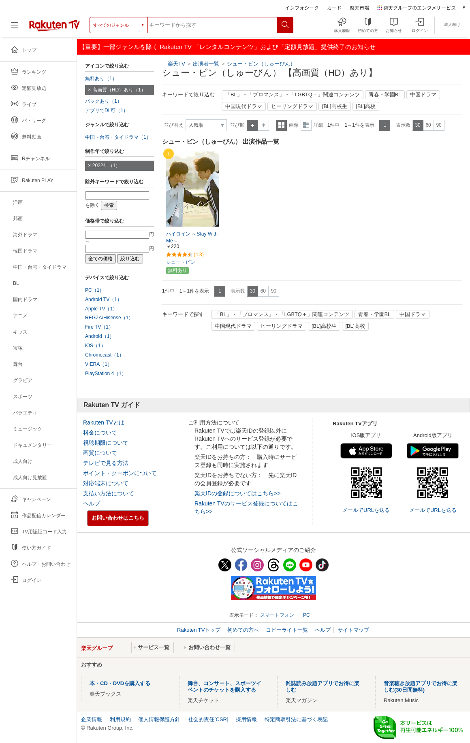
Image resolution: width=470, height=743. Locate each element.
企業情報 (91, 719)
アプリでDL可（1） (106, 110)
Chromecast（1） (104, 355)
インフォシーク (302, 7)
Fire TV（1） (99, 327)
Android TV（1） (103, 299)
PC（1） (95, 290)
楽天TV (176, 64)
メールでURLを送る (366, 510)
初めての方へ (243, 630)
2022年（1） (106, 165)
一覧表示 (281, 125)
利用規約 (120, 719)
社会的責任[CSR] (208, 719)
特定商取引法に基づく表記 (296, 719)
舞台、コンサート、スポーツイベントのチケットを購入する (224, 686)
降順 (263, 125)
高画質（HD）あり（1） (119, 90)
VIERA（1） (98, 364)
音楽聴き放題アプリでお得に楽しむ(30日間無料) (420, 686)
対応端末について (105, 483)
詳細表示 (306, 125)
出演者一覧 (206, 64)
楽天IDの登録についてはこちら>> (237, 493)
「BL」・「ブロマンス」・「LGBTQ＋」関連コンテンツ (292, 95)
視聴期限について (105, 442)
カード (334, 7)
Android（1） (99, 336)
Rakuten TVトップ (199, 630)
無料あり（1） (101, 78)
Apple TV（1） (101, 309)
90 (438, 125)
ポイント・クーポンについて (120, 473)
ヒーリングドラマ (292, 106)
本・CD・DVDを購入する (120, 683)
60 (428, 125)
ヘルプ (91, 503)
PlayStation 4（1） (105, 373)
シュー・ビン (180, 262)
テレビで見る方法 (105, 463)
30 (417, 125)
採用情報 (246, 719)
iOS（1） (95, 345)
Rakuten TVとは (103, 422)
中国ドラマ (423, 95)
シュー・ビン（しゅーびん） (261, 64)
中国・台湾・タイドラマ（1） (118, 137)
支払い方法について (108, 493)
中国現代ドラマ (243, 106)
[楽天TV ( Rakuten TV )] (54, 28)
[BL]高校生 (334, 106)
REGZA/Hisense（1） (109, 318)
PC (306, 615)
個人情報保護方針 (159, 719)
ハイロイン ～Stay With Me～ (192, 237)
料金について (100, 432)
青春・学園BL (385, 95)
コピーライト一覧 (287, 630)
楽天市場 (359, 7)
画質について (100, 453)
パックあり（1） (103, 101)
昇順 (252, 125)
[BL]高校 (366, 106)
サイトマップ (353, 630)
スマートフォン (277, 615)
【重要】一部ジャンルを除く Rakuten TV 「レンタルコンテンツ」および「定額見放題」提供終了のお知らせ (227, 46)
